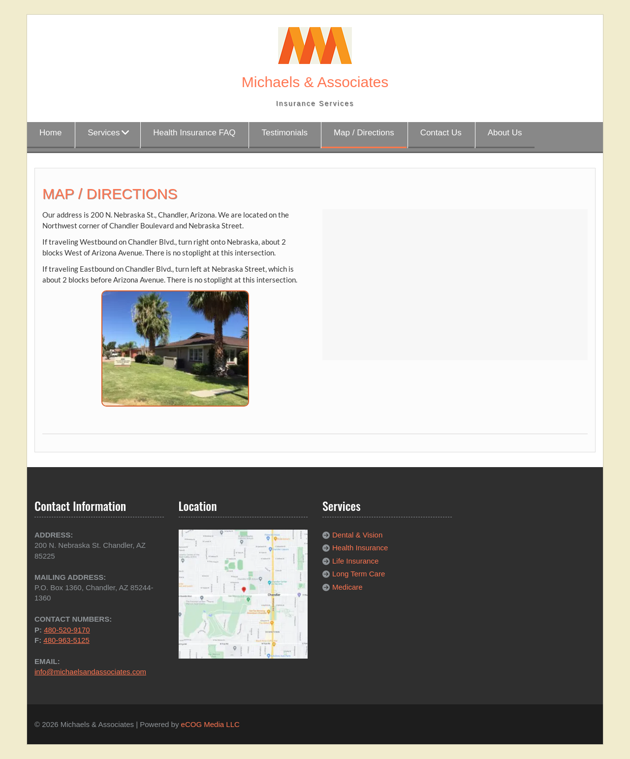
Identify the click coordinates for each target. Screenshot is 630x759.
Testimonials (284, 132)
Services (104, 132)
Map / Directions (364, 132)
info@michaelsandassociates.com (90, 671)
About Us (505, 132)
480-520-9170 (67, 630)
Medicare (347, 587)
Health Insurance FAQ (194, 132)
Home (50, 132)
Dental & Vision (357, 535)
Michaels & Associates (315, 82)
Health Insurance (360, 547)
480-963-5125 (66, 640)
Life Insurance (355, 561)
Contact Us (441, 132)
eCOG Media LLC (210, 724)
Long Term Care (358, 573)
